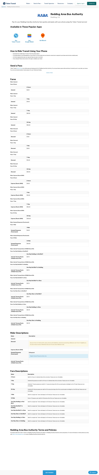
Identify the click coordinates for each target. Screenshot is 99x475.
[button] (28, 3)
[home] (9, 3)
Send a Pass (19, 68)
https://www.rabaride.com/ (18, 434)
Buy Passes (49, 472)
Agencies (4, 6)
